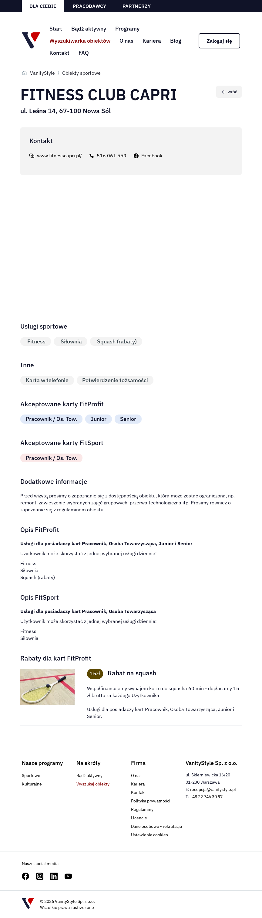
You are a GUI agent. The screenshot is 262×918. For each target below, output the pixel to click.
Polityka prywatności (150, 801)
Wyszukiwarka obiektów (79, 40)
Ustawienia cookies (149, 835)
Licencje (139, 818)
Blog (175, 40)
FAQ (84, 52)
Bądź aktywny (88, 28)
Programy (127, 28)
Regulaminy (142, 809)
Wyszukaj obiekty (92, 784)
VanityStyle (42, 73)
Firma (138, 762)
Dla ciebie (42, 6)
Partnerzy (137, 6)
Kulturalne (32, 784)
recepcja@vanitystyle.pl (213, 789)
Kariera (152, 40)
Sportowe (31, 775)
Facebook (151, 155)
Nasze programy (42, 762)
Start (55, 28)
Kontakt (59, 52)
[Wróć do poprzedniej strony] (229, 92)
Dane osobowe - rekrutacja (156, 826)
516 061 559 (111, 155)
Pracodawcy (89, 6)
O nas (126, 40)
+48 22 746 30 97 (206, 796)
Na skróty (88, 762)
